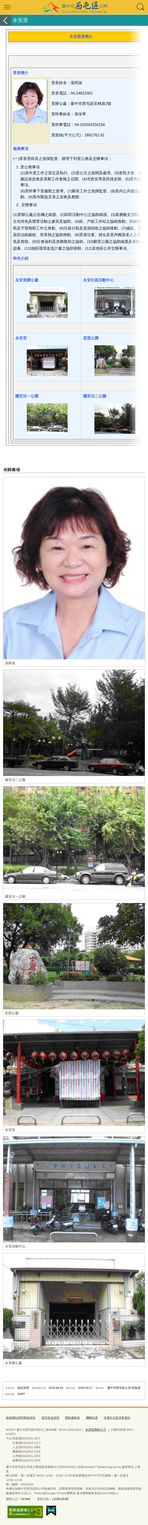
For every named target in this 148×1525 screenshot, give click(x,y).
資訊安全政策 (50, 1417)
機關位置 (92, 1417)
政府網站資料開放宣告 (20, 1417)
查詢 (140, 7)
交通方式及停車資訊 (117, 1417)
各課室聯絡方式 (95, 1429)
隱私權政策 (72, 1417)
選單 (7, 7)
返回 (5, 20)
